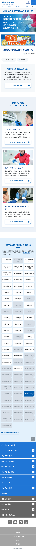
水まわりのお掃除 (7, 461)
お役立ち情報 (6, 504)
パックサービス (6, 456)
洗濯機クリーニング (8, 466)
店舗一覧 (4, 493)
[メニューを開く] (33, 2)
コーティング (6, 483)
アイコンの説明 (30, 54)
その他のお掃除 (6, 488)
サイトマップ (18, 540)
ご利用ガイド (6, 499)
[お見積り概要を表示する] (28, 2)
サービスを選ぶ (10, 60)
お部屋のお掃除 (6, 477)
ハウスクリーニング (8, 445)
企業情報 (18, 532)
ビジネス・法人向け (8, 515)
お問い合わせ (18, 544)
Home (18, 529)
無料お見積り (26, 253)
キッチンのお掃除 (7, 472)
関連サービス (6, 509)
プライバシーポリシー (18, 536)
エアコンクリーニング (9, 450)
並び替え (23, 60)
